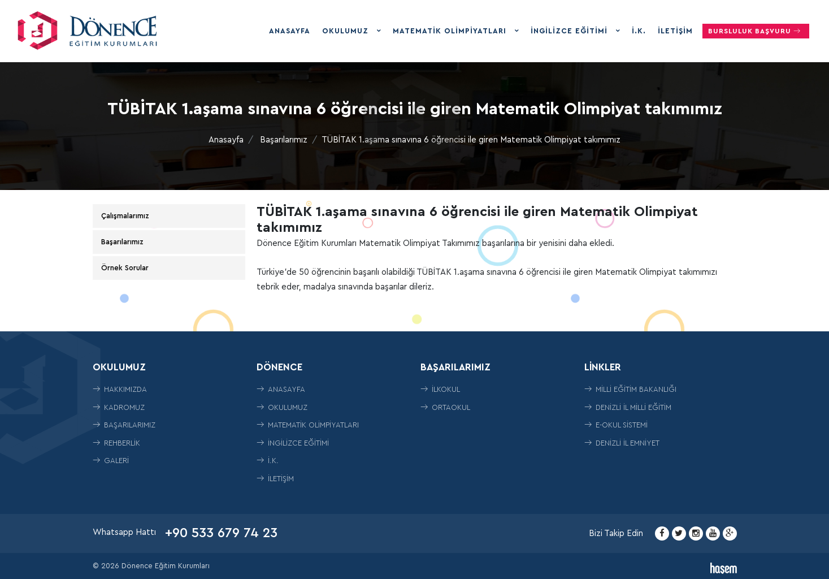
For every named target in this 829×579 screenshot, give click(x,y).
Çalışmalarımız (125, 215)
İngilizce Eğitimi (570, 30)
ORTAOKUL (445, 407)
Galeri (111, 460)
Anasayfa (289, 30)
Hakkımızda (120, 389)
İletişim (675, 30)
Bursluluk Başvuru (756, 30)
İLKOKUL (440, 389)
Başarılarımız (283, 140)
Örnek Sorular (125, 267)
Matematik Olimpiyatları (451, 30)
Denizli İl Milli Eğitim (627, 407)
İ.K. (639, 30)
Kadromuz (119, 407)
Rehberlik (116, 443)
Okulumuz (346, 30)
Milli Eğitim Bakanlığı (630, 389)
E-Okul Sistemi (616, 425)
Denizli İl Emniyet (621, 443)
